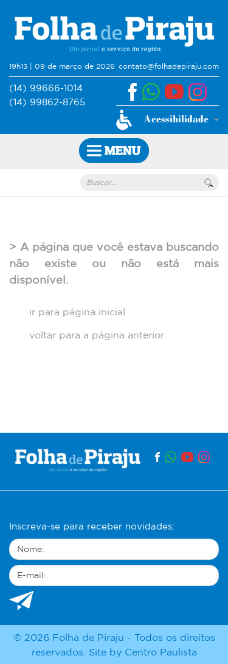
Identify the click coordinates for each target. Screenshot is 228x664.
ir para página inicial (77, 311)
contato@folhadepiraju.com (169, 66)
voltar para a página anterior (96, 334)
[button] (167, 119)
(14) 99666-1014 (46, 88)
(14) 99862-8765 (47, 102)
